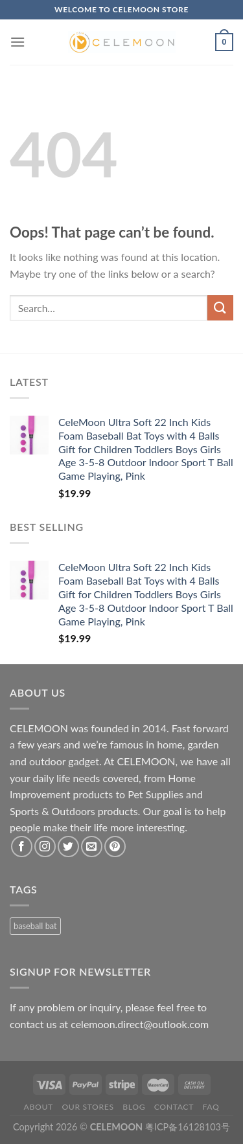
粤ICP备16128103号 (187, 1126)
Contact (174, 1107)
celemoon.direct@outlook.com (140, 1024)
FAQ (211, 1107)
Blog (133, 1107)
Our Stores (87, 1107)
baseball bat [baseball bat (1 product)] (35, 926)
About (38, 1107)
